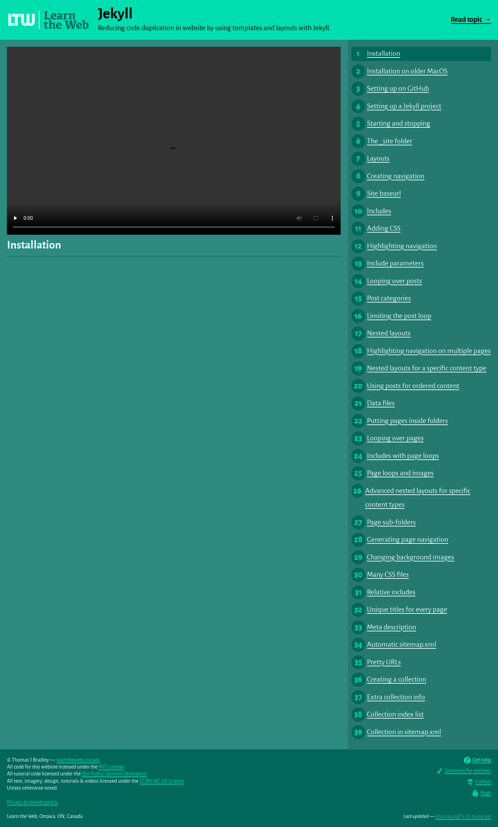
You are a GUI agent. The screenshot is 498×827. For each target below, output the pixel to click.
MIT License (111, 767)
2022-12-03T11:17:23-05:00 (463, 816)
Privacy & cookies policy (32, 802)
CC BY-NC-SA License (161, 781)
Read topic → (471, 19)
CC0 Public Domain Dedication (114, 774)
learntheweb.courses (78, 760)
